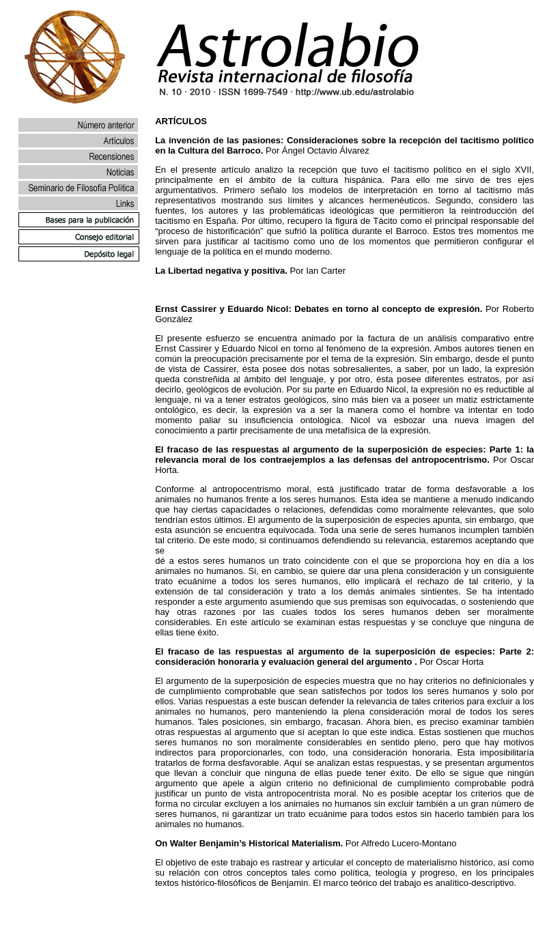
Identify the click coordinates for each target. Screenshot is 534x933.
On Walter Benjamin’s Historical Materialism (247, 843)
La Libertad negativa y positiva (220, 270)
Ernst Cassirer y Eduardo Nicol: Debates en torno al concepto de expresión (317, 309)
